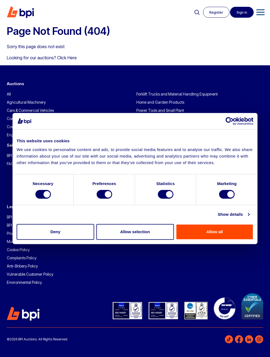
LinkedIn (249, 339)
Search (195, 12)
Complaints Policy (21, 258)
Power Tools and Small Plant (160, 110)
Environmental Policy (24, 282)
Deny (55, 231)
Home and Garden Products (160, 102)
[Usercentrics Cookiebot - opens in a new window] (229, 121)
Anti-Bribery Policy (22, 266)
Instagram (259, 339)
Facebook (239, 339)
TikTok (229, 339)
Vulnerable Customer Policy (30, 274)
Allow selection (135, 231)
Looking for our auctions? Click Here (42, 57)
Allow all (214, 231)
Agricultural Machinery (26, 102)
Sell (10, 145)
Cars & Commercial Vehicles (30, 110)
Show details (230, 214)
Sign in (241, 12)
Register (215, 12)
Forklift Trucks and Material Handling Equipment (177, 94)
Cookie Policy (18, 249)
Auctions (15, 83)
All (9, 94)
